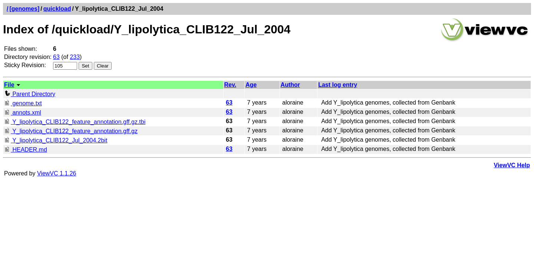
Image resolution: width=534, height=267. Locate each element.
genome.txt (23, 103)
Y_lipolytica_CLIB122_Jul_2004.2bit (55, 140)
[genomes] (24, 9)
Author (290, 85)
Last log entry (337, 85)
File (9, 85)
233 (75, 57)
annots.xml (22, 112)
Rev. (230, 85)
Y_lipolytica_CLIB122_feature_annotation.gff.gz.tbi (74, 122)
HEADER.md (25, 149)
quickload (57, 9)
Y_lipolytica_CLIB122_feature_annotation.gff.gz (71, 131)
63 (56, 57)
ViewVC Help (512, 165)
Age (251, 85)
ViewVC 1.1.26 (56, 173)
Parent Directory (29, 94)
